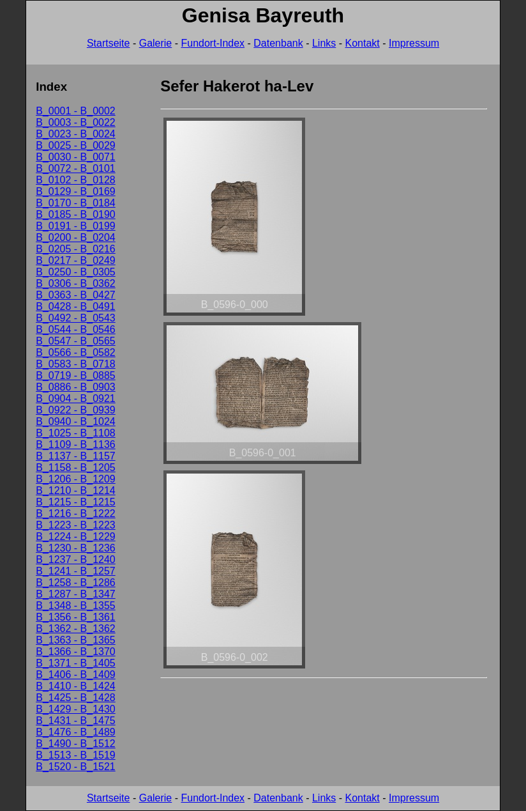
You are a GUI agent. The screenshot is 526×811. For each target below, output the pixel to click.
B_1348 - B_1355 (76, 605)
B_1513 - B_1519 (76, 755)
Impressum (414, 43)
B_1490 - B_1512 (76, 743)
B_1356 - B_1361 (76, 617)
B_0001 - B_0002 (76, 110)
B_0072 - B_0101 (76, 168)
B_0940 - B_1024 (76, 421)
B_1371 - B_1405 (76, 663)
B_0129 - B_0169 (76, 191)
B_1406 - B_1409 (76, 674)
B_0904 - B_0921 (76, 398)
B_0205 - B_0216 (76, 248)
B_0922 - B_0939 (76, 410)
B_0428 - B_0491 (76, 306)
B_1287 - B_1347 (76, 594)
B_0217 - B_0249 (76, 260)
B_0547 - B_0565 (76, 341)
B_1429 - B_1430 (76, 709)
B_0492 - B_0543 (76, 318)
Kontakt (362, 43)
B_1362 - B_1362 (76, 628)
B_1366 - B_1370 (76, 651)
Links (324, 43)
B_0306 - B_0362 (76, 283)
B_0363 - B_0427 (76, 295)
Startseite (108, 43)
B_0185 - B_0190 (76, 214)
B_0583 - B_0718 (76, 364)
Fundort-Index (212, 43)
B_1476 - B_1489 (76, 732)
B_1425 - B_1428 (76, 697)
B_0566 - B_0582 (76, 352)
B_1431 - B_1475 (76, 720)
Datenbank (278, 43)
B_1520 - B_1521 (76, 766)
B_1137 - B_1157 (76, 456)
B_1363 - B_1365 (76, 640)
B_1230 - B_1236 (76, 548)
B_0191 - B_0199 (76, 225)
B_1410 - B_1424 (76, 686)
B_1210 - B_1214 (76, 490)
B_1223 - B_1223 (76, 525)
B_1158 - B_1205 (76, 467)
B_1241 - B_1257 (76, 571)
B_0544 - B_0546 (76, 329)
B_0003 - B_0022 (76, 122)
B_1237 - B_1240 (76, 559)
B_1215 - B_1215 (76, 502)
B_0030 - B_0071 (76, 156)
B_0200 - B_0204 (76, 237)
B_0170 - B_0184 (76, 202)
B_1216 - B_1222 (76, 513)
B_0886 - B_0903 (76, 387)
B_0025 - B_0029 (76, 145)
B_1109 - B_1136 (76, 444)
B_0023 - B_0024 (76, 133)
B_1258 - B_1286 (76, 582)
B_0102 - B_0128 (76, 179)
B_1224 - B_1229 (76, 536)
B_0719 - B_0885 (76, 375)
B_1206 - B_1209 (76, 479)
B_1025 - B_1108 (76, 433)
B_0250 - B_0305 (76, 271)
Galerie (155, 43)
